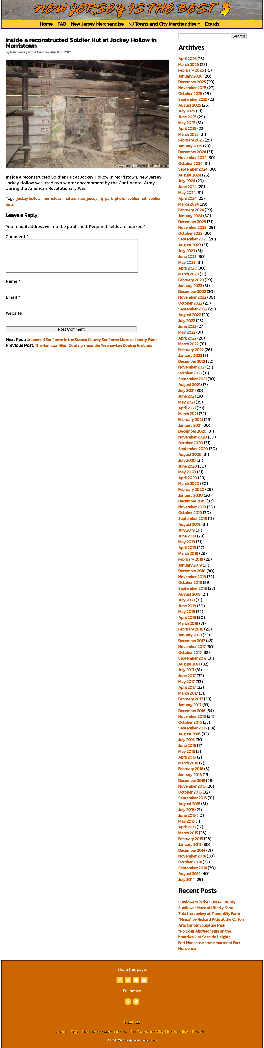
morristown (52, 198)
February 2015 (190, 839)
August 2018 (189, 594)
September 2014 (192, 868)
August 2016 (189, 734)
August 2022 (189, 315)
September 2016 (192, 728)
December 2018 (191, 571)
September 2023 (192, 239)
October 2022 (190, 303)
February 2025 (191, 140)
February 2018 (190, 629)
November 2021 (192, 367)
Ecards (212, 23)
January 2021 (189, 425)
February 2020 (191, 489)
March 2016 (188, 763)
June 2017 (187, 676)
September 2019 (192, 518)
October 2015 (190, 792)
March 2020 (188, 483)
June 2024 (187, 187)
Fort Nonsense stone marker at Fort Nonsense (209, 946)
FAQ (61, 23)
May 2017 (186, 682)
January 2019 (190, 565)
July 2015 (186, 810)
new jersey (87, 198)
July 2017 (186, 670)
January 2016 (190, 775)
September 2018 (192, 588)
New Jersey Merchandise (97, 23)
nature (70, 198)
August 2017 (189, 664)
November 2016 (192, 716)
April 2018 (187, 617)
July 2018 (186, 600)
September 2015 (192, 798)
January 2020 (190, 495)
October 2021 (190, 373)
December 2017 (191, 641)
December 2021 (191, 361)
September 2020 (193, 449)
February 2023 (191, 280)
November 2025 (192, 88)
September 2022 (192, 309)
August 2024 (189, 175)
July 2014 (186, 879)
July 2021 (186, 390)
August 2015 (189, 804)
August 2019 (189, 524)
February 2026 (191, 70)
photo (120, 198)
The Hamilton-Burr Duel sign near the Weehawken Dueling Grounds (93, 352)
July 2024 (186, 181)
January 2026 (190, 76)
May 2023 (186, 262)
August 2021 (189, 385)
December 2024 (192, 152)
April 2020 (187, 478)
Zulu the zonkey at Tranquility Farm (209, 914)
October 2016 (190, 722)
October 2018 (190, 582)
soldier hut (136, 198)
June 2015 (187, 815)
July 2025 (186, 111)
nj (101, 198)
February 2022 (191, 350)
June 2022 (187, 326)
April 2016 (187, 757)
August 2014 (189, 874)
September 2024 (192, 169)
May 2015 (186, 821)
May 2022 (186, 332)
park (109, 198)
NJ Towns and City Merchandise (164, 23)
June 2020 (187, 466)
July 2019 (186, 530)
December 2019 (191, 501)
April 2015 (187, 827)
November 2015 (192, 786)
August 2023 (189, 245)
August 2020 (190, 454)
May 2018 (186, 612)
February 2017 (190, 699)
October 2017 (190, 652)
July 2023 (186, 251)
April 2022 (187, 338)
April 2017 (187, 687)
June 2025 (187, 117)
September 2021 (192, 379)
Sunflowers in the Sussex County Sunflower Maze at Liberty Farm (206, 905)
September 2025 (192, 99)
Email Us (132, 1022)
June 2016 (187, 745)
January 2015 (189, 844)
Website (14, 320)
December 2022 (192, 291)
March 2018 (188, 623)
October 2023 (190, 233)
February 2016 (190, 769)
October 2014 (190, 862)
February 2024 (191, 210)
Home (46, 23)
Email (13, 304)
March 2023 (188, 274)
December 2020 (192, 431)
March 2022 (188, 344)
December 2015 (191, 780)
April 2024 (187, 198)
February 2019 (190, 559)
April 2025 (187, 128)
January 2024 (190, 216)
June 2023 (187, 256)
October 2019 (190, 513)
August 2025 (189, 105)
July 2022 (186, 321)
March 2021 (188, 414)
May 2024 (186, 193)
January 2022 (190, 355)
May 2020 (187, 472)
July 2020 (187, 460)
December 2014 (191, 850)
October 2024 (190, 163)
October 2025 (190, 94)
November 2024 (192, 158)
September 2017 (192, 658)
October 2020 (190, 443)
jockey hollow (28, 198)
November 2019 (192, 507)
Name (13, 288)
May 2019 (186, 542)
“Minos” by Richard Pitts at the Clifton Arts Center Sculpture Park (211, 922)
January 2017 (189, 705)
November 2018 (192, 577)
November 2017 (192, 647)
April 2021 (187, 408)
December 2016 (191, 711)
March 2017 (188, 693)
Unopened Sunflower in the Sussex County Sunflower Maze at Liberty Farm (92, 346)
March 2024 (188, 204)
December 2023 (192, 222)
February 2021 (190, 420)
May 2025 (186, 123)
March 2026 (188, 64)
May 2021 (186, 402)
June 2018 (187, 606)
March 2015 (188, 833)
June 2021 (187, 396)
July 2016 (186, 740)
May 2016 (186, 751)
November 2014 (192, 856)
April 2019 (187, 548)
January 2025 (190, 146)
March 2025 (188, 134)
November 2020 (192, 437)
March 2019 (188, 553)
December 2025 (192, 82)
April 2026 (187, 59)
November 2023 (192, 227)
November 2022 (192, 297)
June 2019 (187, 536)
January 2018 (190, 635)
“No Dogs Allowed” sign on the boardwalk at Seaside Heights (204, 934)
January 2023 (190, 286)
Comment (17, 236)
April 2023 (187, 268)
